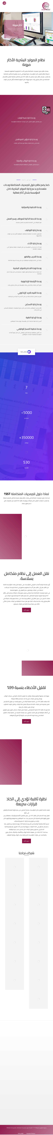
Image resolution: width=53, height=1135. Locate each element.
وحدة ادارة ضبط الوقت (26, 118)
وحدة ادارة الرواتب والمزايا (26, 161)
